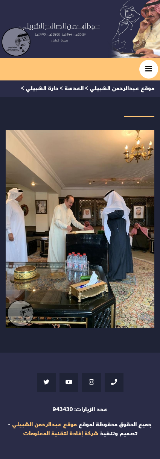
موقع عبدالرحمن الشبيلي (44, 424)
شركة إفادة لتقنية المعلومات (60, 433)
